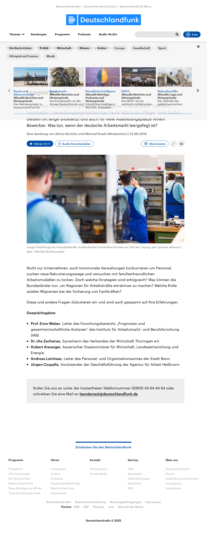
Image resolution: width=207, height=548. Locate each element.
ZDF (86, 506)
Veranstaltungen (139, 478)
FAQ (130, 469)
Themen (15, 34)
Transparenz (174, 483)
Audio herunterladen (76, 143)
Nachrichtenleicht (20, 483)
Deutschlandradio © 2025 (103, 520)
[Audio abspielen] (40, 144)
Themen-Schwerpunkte (24, 493)
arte (111, 506)
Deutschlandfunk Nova (135, 6)
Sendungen (39, 34)
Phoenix (98, 506)
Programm (62, 34)
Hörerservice (98, 469)
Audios (55, 473)
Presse (170, 473)
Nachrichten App (62, 488)
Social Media (98, 473)
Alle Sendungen (19, 473)
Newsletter (135, 473)
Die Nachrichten (19, 478)
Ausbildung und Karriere (182, 478)
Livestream (58, 469)
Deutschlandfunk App (65, 483)
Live (192, 34)
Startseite (12, 47)
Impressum (153, 502)
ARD (76, 506)
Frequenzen (59, 493)
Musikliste (134, 483)
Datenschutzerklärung (90, 502)
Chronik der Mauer (131, 506)
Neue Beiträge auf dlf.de (24, 488)
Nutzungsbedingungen (126, 502)
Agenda (28, 47)
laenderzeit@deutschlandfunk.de (109, 394)
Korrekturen (173, 488)
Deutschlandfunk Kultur (100, 6)
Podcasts (84, 34)
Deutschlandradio (68, 6)
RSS (130, 488)
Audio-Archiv (108, 34)
